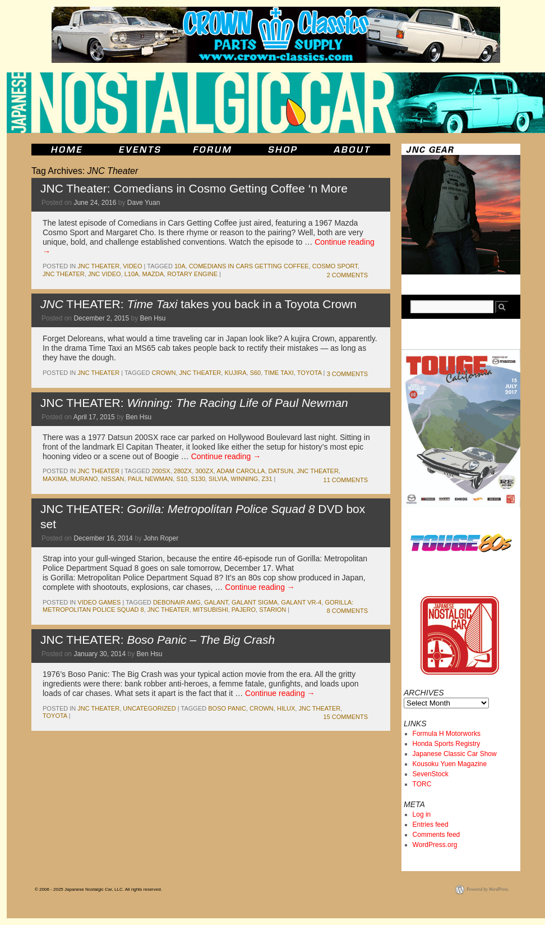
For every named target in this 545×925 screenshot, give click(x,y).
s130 (198, 478)
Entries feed (431, 824)
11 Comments (346, 480)
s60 (255, 372)
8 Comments (347, 610)
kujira (235, 372)
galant (216, 602)
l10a (131, 274)
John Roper (161, 538)
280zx (183, 471)
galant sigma (255, 602)
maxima (55, 478)
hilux (286, 708)
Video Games (99, 602)
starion (272, 609)
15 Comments (346, 716)
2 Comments (347, 275)
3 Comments (347, 373)
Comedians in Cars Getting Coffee (249, 266)
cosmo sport (335, 266)
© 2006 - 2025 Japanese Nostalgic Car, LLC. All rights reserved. (98, 889)
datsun (281, 471)
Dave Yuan (143, 203)
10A (180, 266)
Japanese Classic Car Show (455, 754)
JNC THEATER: (194, 402)
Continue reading (226, 456)
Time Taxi (279, 372)
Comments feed (436, 835)
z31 (267, 478)
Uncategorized (149, 708)
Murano (84, 478)
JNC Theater (98, 266)
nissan (112, 478)
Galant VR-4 (301, 602)
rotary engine (192, 274)
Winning (244, 478)
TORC (422, 784)
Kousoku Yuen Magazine (450, 764)
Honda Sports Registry (447, 744)
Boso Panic (227, 708)
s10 (181, 478)
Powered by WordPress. (488, 889)
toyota (309, 372)
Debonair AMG (177, 602)
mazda (153, 274)
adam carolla (240, 471)
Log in (422, 814)
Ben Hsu (153, 318)
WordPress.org (435, 845)
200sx (161, 471)
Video (132, 266)
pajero (244, 609)
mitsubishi (210, 609)
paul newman (150, 478)
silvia (218, 478)
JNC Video (104, 274)
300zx (204, 471)
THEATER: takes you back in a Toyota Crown (198, 303)
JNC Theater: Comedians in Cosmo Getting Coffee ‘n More (194, 188)
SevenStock (431, 774)
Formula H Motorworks (447, 734)
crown (164, 372)
